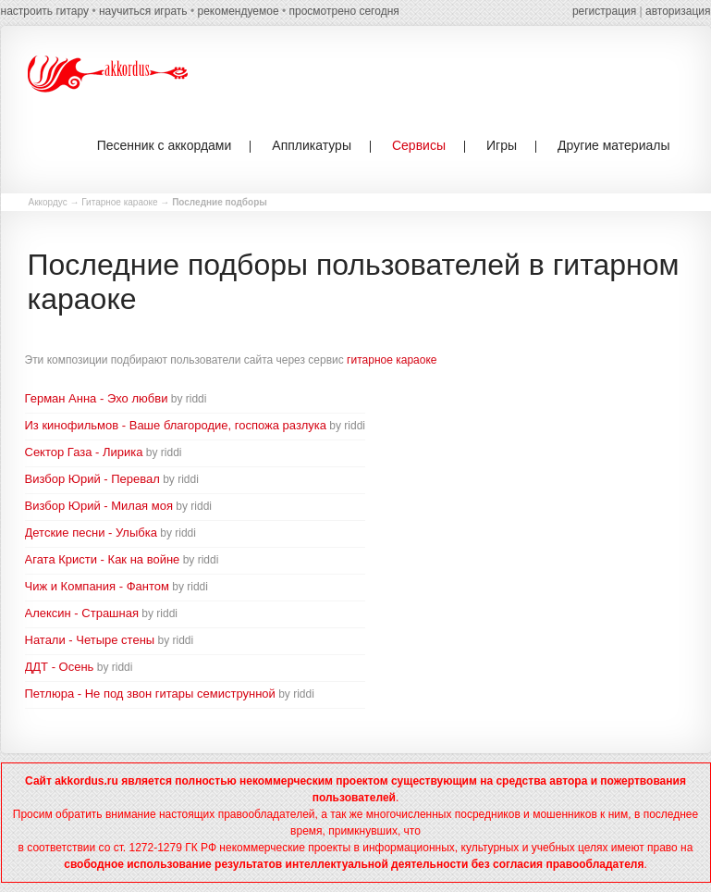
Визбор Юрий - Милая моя (99, 506)
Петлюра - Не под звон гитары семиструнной (150, 693)
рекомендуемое (237, 11)
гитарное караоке (391, 359)
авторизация (677, 11)
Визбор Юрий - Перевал (92, 479)
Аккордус (48, 202)
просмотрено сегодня (343, 11)
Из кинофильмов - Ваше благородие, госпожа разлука (176, 425)
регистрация (604, 11)
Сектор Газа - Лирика (84, 452)
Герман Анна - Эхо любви (96, 398)
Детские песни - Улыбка (91, 532)
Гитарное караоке (119, 202)
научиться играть (143, 11)
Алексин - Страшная (82, 613)
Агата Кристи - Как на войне (102, 559)
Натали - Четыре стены (90, 640)
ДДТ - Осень (59, 667)
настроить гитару (45, 11)
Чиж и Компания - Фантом (97, 586)
